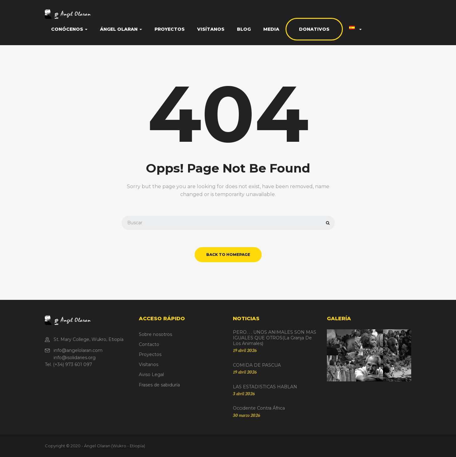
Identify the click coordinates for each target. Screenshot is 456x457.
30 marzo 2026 (246, 415)
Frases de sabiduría (159, 385)
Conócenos (69, 29)
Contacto (149, 344)
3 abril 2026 (244, 393)
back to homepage (228, 254)
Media (271, 29)
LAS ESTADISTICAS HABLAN (265, 387)
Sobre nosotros (155, 334)
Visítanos (210, 29)
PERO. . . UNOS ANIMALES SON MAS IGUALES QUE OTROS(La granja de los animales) (274, 337)
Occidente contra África (259, 408)
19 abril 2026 (245, 350)
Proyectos (170, 29)
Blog (244, 29)
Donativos (314, 29)
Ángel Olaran (121, 29)
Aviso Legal (151, 374)
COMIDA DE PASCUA (257, 365)
